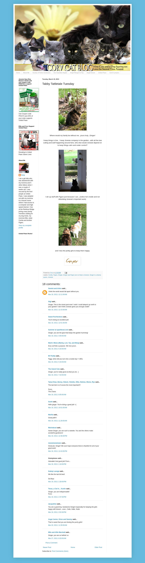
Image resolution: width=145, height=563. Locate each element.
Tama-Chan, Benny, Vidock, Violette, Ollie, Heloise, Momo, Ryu (71, 382)
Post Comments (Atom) (60, 551)
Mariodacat (52, 428)
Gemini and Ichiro (54, 288)
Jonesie (50, 277)
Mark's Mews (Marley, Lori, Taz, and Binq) (63, 343)
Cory (23, 175)
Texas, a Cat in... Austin (57, 489)
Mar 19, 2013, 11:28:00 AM (57, 421)
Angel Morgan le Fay (77, 72)
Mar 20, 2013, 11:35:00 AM (57, 525)
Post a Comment (51, 543)
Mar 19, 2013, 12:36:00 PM (57, 436)
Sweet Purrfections (55, 317)
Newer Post (47, 547)
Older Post (98, 547)
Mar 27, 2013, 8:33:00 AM (57, 538)
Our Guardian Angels (60, 72)
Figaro (55, 275)
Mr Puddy (51, 356)
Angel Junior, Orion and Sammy (60, 519)
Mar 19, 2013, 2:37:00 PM (57, 497)
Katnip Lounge (53, 471)
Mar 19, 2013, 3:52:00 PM (57, 512)
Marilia (50, 415)
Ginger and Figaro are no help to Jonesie (76, 275)
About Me (26, 72)
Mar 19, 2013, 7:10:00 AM (57, 375)
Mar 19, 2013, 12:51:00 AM (57, 323)
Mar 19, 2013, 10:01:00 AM (57, 408)
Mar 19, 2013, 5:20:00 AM (57, 349)
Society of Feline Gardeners (41, 72)
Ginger (60, 275)
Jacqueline (52, 504)
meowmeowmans (54, 443)
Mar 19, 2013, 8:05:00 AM (57, 395)
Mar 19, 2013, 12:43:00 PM (57, 451)
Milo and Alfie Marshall (56, 532)
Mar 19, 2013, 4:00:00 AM (57, 336)
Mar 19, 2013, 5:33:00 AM (57, 362)
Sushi (50, 402)
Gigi (49, 301)
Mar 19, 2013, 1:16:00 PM (57, 464)
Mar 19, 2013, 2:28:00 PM (57, 482)
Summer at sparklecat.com (58, 330)
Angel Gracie (91, 72)
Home (18, 72)
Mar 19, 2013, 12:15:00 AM (57, 310)
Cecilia (50, 275)
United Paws (102, 72)
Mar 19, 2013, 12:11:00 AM (57, 294)
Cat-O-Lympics (114, 72)
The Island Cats (54, 369)
